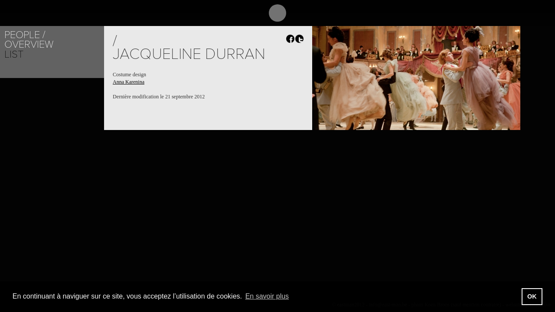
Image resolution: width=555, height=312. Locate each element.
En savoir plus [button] (267, 296)
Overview (28, 44)
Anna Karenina (128, 82)
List (13, 54)
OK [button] (532, 296)
